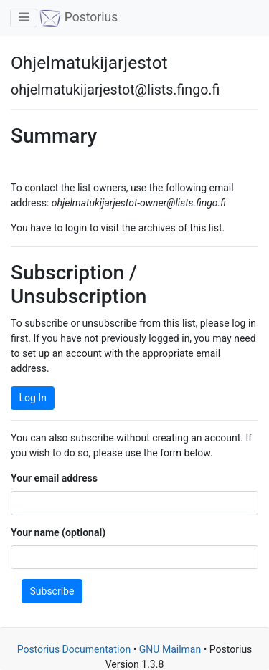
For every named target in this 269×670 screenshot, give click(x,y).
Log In (33, 397)
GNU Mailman (170, 649)
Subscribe (52, 591)
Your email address (54, 478)
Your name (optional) (58, 532)
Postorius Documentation (74, 649)
